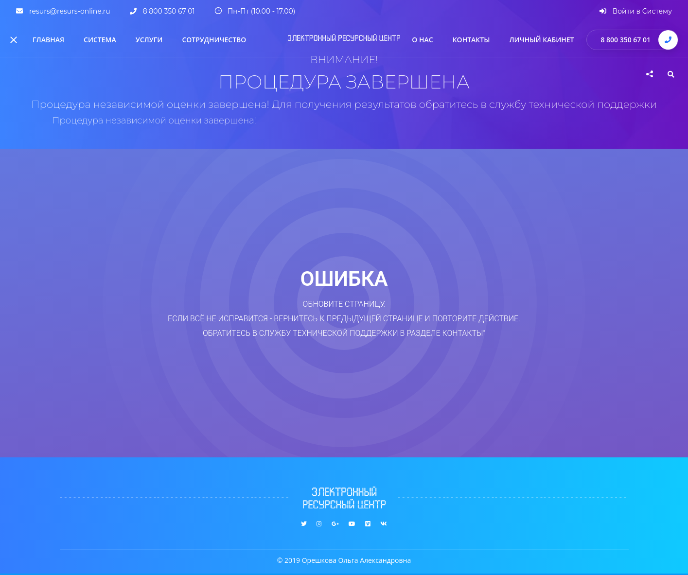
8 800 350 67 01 (625, 39)
